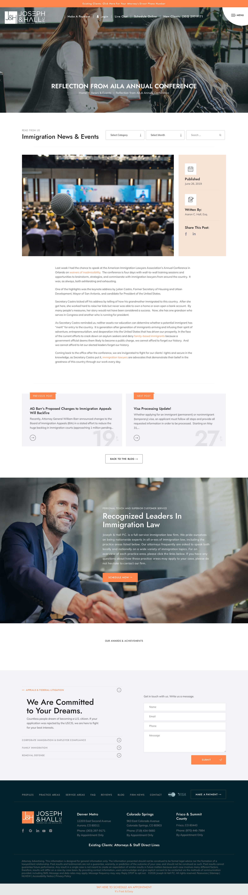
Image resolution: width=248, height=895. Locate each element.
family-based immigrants (149, 336)
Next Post (144, 396)
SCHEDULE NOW (118, 577)
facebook (186, 234)
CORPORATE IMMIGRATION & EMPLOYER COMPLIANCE (55, 741)
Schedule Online (145, 16)
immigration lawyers (115, 357)
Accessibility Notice (43, 876)
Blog (121, 795)
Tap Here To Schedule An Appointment (124, 889)
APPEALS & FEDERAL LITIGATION (46, 690)
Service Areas (75, 795)
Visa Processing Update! (152, 408)
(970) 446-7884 (195, 830)
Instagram (51, 831)
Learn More (33, 438)
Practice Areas (49, 795)
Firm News (137, 795)
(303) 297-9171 (192, 16)
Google (30, 831)
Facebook (24, 831)
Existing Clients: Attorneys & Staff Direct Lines (124, 845)
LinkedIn (194, 234)
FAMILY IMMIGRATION (35, 749)
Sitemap (214, 873)
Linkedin (37, 831)
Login (104, 16)
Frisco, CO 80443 (186, 825)
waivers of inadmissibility (85, 272)
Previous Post (43, 396)
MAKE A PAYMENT (207, 794)
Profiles (28, 795)
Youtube (44, 831)
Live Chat (121, 16)
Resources (202, 873)
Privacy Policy (63, 876)
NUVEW (26, 876)
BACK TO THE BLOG (122, 459)
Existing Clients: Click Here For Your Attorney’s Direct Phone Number (124, 4)
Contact (156, 795)
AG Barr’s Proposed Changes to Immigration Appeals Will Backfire (70, 410)
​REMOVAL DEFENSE (34, 757)
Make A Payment (79, 16)
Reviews (106, 795)
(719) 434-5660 (145, 830)
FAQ (92, 795)
